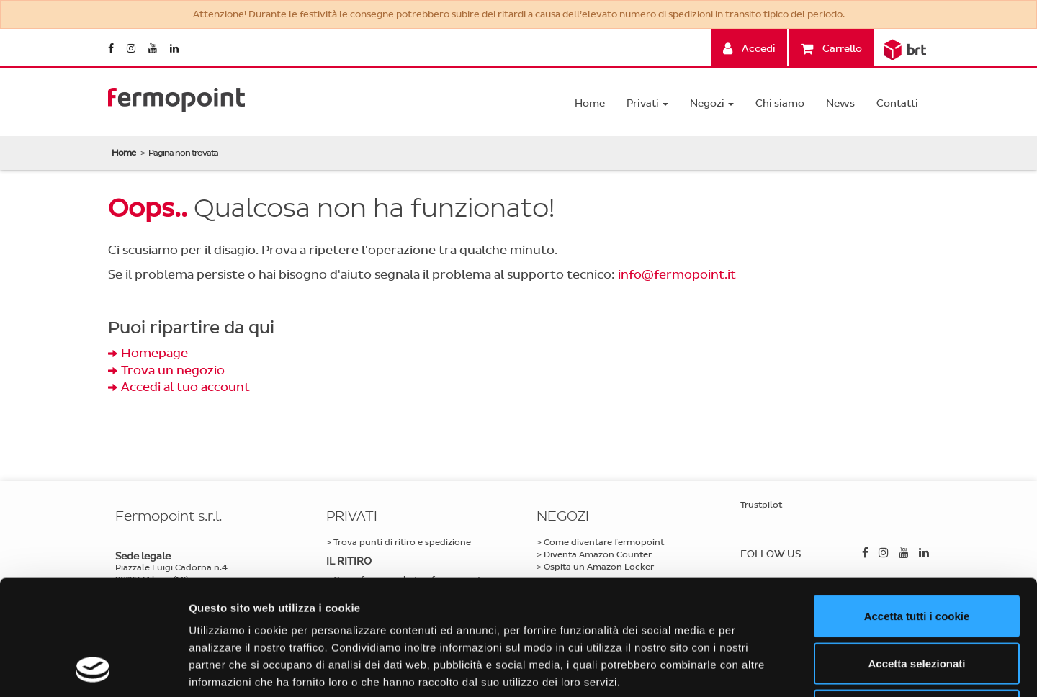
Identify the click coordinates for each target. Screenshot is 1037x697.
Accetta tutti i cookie (917, 508)
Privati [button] (647, 103)
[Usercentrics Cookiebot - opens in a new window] (93, 669)
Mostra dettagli (757, 668)
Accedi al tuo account (185, 387)
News (840, 103)
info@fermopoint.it (677, 274)
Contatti (897, 103)
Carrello (831, 48)
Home (590, 103)
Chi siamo (779, 103)
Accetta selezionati (916, 555)
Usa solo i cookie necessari (916, 602)
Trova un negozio (173, 370)
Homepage (154, 353)
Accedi (749, 48)
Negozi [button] (712, 103)
